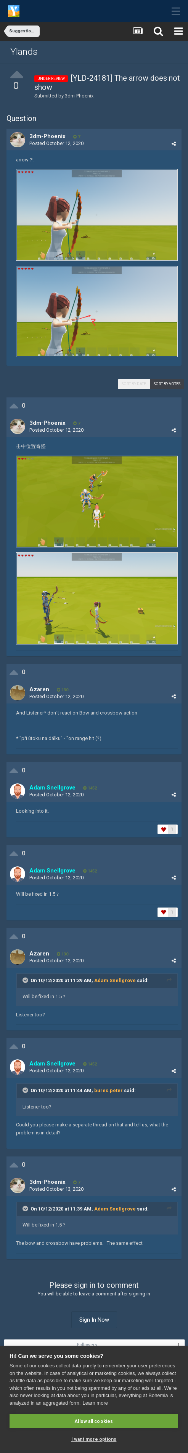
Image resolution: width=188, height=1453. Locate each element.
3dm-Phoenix (79, 96)
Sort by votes (167, 384)
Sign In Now (94, 1319)
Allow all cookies (93, 1421)
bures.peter (108, 1090)
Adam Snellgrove (115, 980)
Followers (87, 1345)
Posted (56, 143)
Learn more (95, 1403)
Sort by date (134, 384)
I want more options (94, 1439)
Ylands (24, 51)
